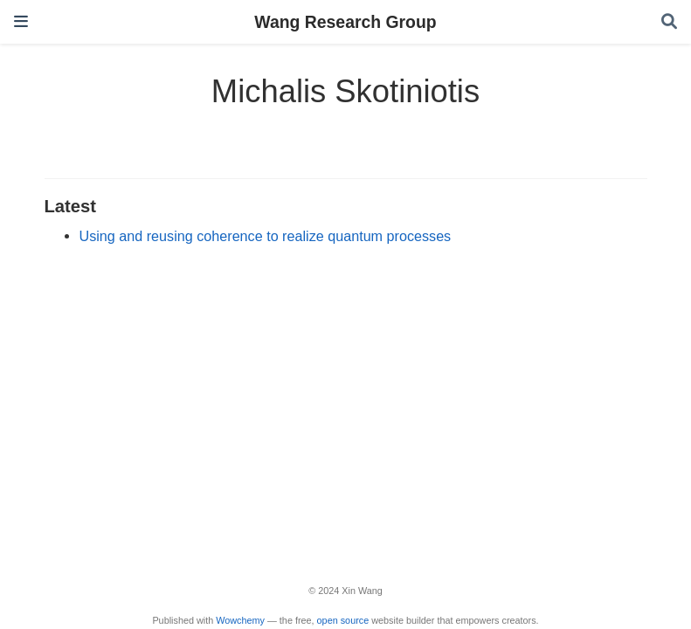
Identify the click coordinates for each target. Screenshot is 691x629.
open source (343, 620)
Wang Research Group (345, 21)
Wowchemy (240, 620)
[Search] (669, 22)
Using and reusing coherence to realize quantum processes (265, 236)
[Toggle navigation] (21, 21)
